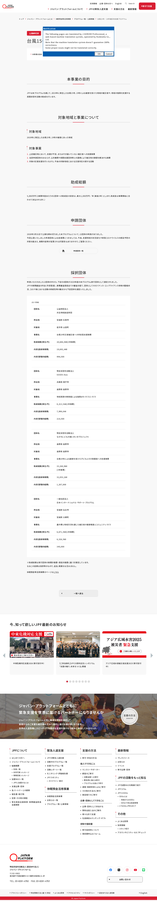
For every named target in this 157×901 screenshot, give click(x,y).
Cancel (109, 53)
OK (99, 53)
